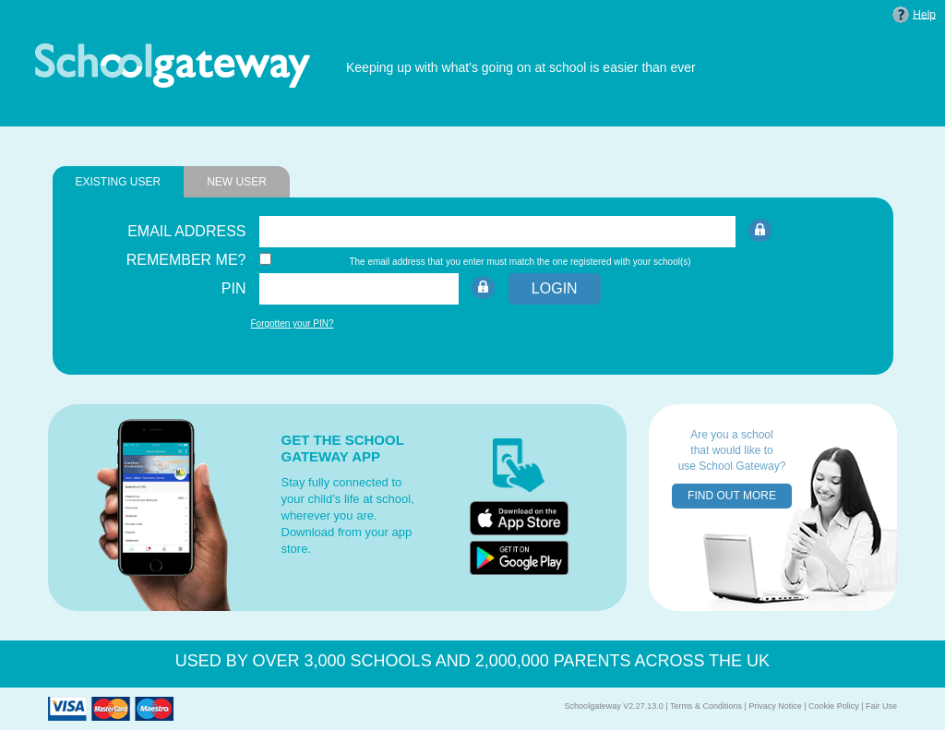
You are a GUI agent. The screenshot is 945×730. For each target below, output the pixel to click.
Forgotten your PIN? (292, 323)
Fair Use (881, 706)
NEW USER (237, 181)
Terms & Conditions (706, 706)
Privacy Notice (775, 706)
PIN (233, 288)
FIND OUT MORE (732, 495)
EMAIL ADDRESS (186, 231)
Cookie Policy (833, 706)
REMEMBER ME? (186, 260)
